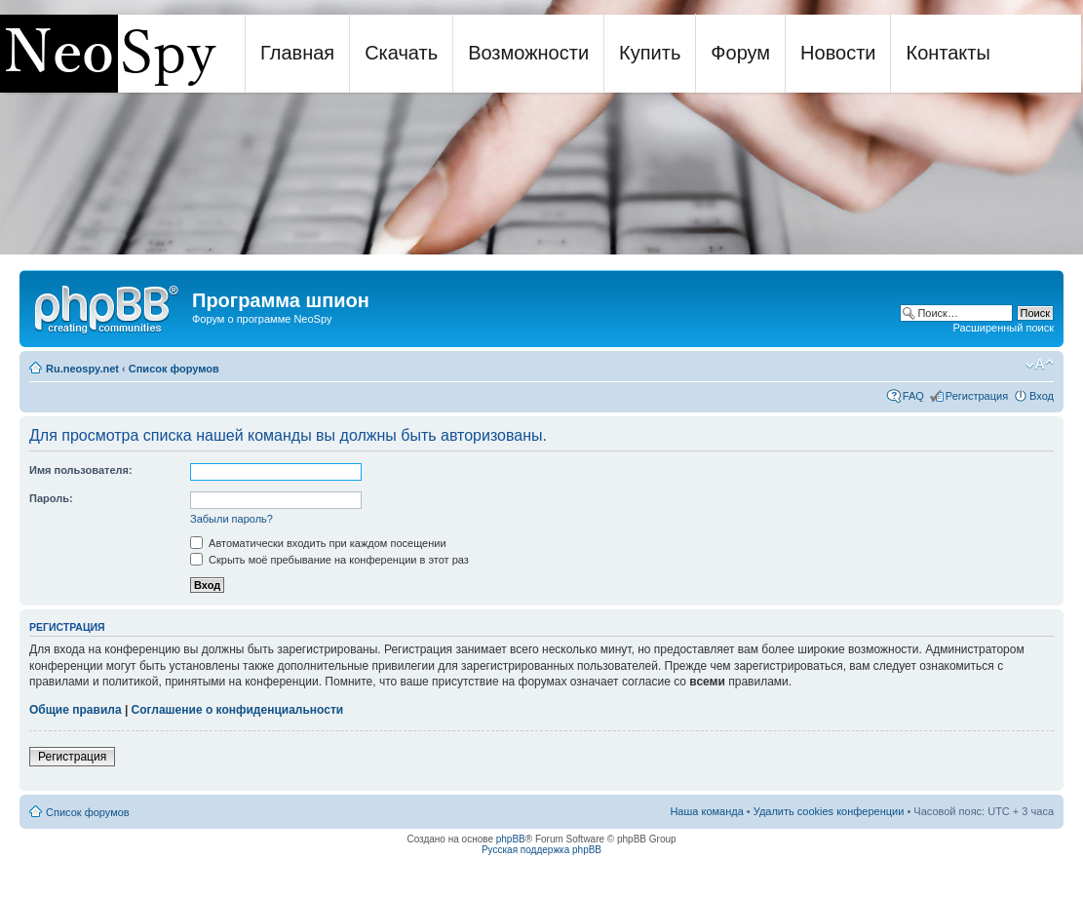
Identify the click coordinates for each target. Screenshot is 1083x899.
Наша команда (706, 811)
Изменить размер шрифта (1039, 364)
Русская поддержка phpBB (541, 849)
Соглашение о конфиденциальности (238, 710)
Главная (297, 52)
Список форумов (174, 368)
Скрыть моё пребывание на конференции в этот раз (329, 560)
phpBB (510, 839)
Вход (1041, 396)
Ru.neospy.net (82, 368)
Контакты (947, 52)
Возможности (528, 52)
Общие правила (75, 710)
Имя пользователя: (81, 470)
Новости (837, 52)
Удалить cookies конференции (829, 811)
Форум (740, 52)
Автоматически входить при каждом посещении (318, 543)
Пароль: (51, 498)
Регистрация (977, 396)
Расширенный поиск (1003, 327)
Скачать (401, 52)
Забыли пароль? (231, 519)
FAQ (913, 396)
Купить (649, 52)
